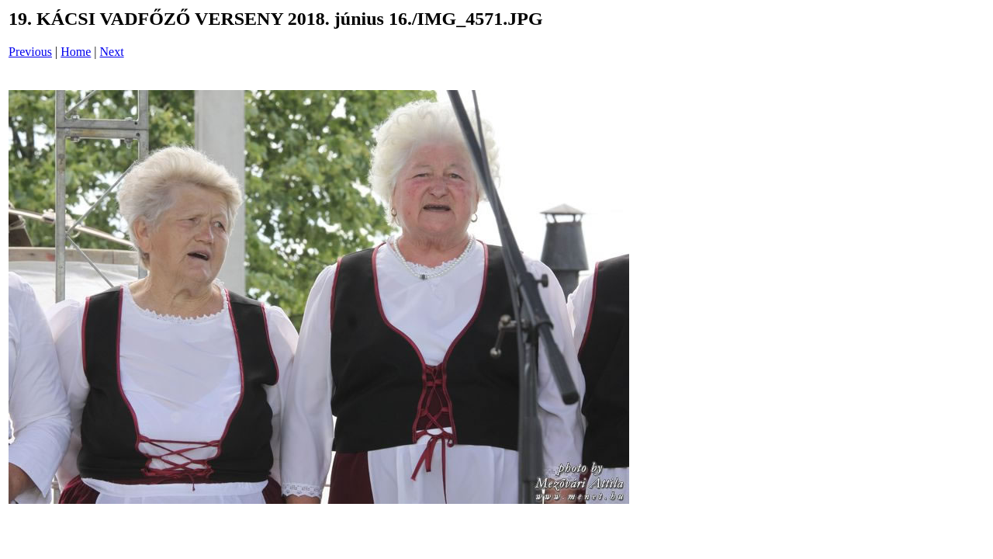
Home (76, 51)
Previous (30, 51)
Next (112, 51)
